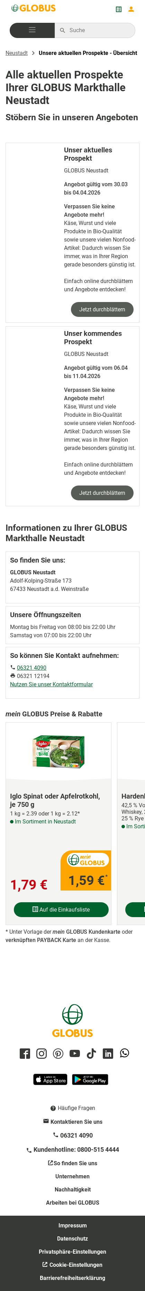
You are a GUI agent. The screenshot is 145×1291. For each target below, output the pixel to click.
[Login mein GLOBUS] (131, 9)
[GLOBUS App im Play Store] (90, 1082)
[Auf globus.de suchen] (98, 30)
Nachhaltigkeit (73, 1189)
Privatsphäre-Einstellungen (72, 1251)
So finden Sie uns (75, 1163)
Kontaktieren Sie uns (76, 1122)
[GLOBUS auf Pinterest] (57, 1054)
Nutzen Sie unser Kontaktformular (51, 684)
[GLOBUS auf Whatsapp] (123, 1054)
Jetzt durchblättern (102, 309)
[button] (32, 30)
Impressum (72, 1225)
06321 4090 (31, 668)
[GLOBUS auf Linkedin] (107, 1054)
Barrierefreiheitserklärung (72, 1278)
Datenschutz (72, 1238)
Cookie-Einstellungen (75, 1265)
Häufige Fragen (76, 1108)
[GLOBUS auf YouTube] (74, 1054)
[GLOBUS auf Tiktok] (90, 1054)
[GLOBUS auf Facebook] (24, 1054)
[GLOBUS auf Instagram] (40, 1054)
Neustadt (17, 53)
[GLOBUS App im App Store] (51, 1082)
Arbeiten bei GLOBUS (72, 1202)
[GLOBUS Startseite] (34, 9)
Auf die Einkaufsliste (61, 909)
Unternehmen (72, 1176)
